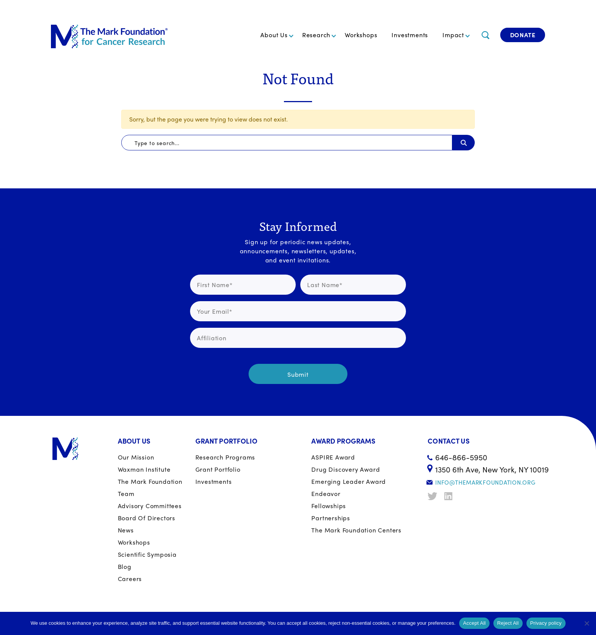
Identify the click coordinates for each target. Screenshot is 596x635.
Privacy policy (546, 623)
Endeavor (325, 493)
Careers (130, 578)
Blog (125, 566)
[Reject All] (586, 623)
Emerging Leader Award (348, 481)
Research (316, 34)
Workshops (361, 34)
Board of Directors (146, 517)
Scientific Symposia (147, 554)
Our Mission (136, 457)
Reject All (508, 623)
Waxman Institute (144, 469)
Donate (523, 34)
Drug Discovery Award (345, 469)
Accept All (474, 623)
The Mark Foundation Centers (356, 530)
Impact (453, 34)
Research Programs (225, 457)
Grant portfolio (218, 469)
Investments (410, 34)
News (126, 530)
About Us (273, 34)
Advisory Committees (150, 505)
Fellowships (328, 505)
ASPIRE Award (333, 457)
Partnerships (330, 517)
